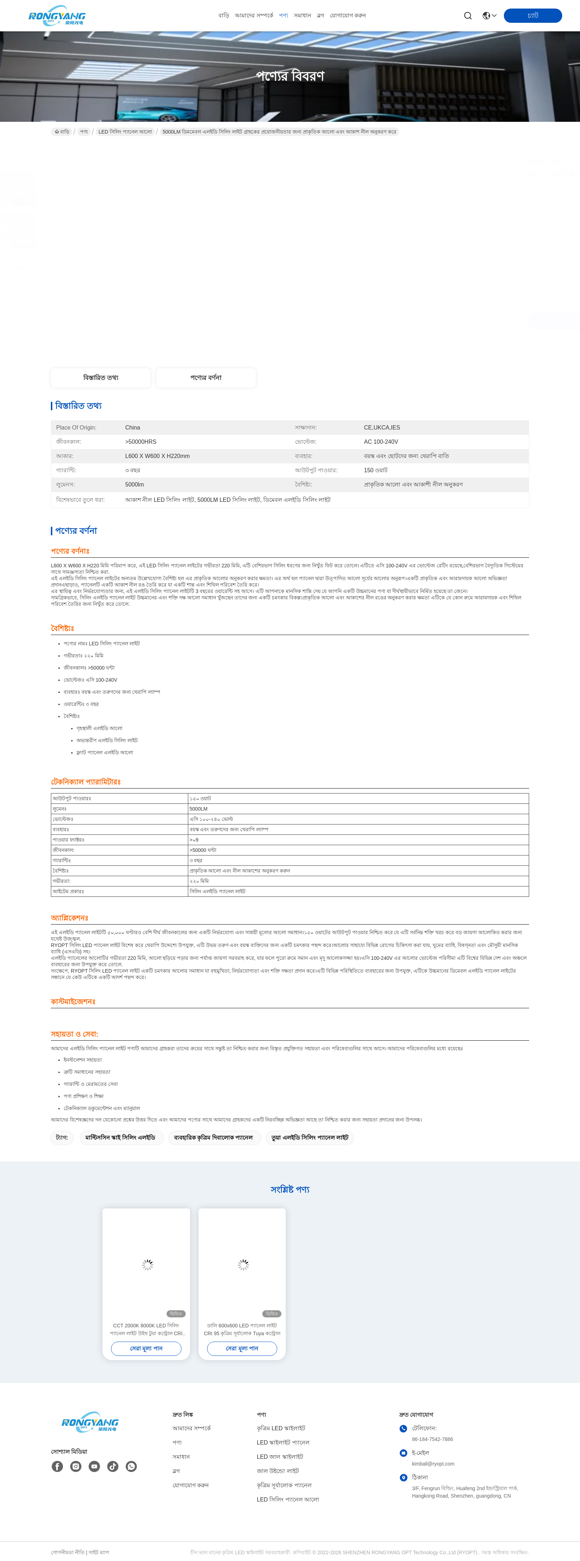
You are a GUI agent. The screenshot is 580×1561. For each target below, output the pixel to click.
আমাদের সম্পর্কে (254, 15)
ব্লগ (320, 15)
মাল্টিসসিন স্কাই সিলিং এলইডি (120, 1138)
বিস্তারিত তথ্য (100, 377)
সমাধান (302, 15)
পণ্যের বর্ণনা (205, 377)
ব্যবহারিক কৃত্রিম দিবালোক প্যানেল (213, 1138)
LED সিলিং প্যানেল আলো (125, 132)
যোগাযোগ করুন (348, 15)
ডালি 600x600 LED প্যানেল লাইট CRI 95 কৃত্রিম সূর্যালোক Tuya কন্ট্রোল (242, 1329)
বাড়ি (223, 15)
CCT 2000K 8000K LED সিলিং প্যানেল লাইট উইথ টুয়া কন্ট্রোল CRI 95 (146, 1330)
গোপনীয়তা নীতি (68, 1552)
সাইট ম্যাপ (99, 1552)
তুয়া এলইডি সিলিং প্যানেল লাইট (309, 1138)
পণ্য (283, 15)
